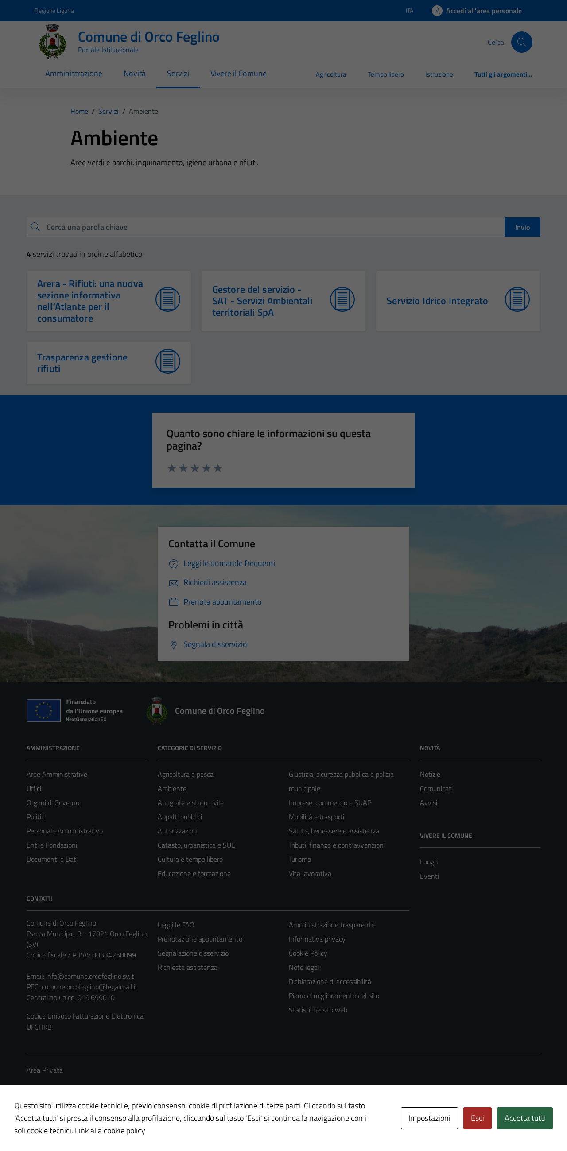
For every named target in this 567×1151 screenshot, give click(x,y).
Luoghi (429, 861)
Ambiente (172, 788)
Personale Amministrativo (65, 830)
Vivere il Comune (238, 73)
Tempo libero (386, 74)
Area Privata (45, 1070)
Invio (522, 227)
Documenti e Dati (52, 859)
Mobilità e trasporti (316, 816)
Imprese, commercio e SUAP (330, 802)
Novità (135, 73)
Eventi (429, 876)
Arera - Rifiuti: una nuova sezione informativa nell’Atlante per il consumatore (90, 300)
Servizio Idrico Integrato (437, 301)
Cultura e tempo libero (190, 859)
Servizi (178, 73)
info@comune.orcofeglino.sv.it (90, 976)
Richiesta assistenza (187, 967)
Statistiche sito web (318, 1009)
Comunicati (436, 788)
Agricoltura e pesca (186, 774)
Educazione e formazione (194, 873)
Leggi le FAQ (176, 924)
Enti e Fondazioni (52, 845)
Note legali (305, 967)
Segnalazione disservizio (193, 953)
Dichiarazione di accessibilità (330, 981)
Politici (36, 816)
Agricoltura (331, 74)
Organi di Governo (53, 802)
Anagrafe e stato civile (191, 802)
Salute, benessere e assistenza (334, 830)
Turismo (300, 859)
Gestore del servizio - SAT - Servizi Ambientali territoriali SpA (262, 300)
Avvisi (428, 802)
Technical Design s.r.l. (86, 1125)
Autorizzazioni (178, 830)
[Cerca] (521, 42)
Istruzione (439, 74)
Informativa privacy (317, 939)
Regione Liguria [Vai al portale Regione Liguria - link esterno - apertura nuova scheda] (54, 10)
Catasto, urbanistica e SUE (196, 845)
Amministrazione (73, 73)
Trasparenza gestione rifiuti (82, 363)
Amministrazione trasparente (332, 924)
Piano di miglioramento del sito (334, 995)
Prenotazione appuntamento (200, 939)
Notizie (430, 774)
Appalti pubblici (180, 816)
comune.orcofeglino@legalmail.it (90, 986)
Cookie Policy (308, 953)
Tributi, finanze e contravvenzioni (337, 845)
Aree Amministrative (57, 774)
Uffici (34, 788)
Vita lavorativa (310, 873)
